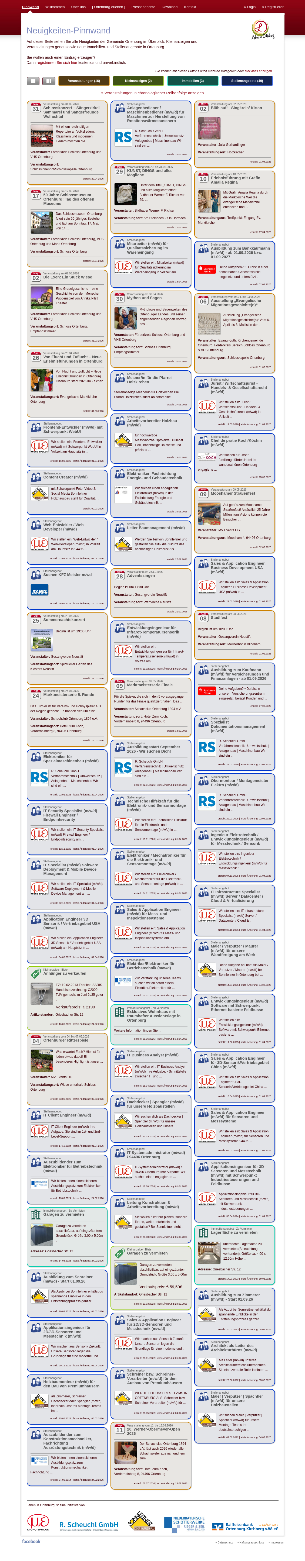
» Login (250, 7)
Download (170, 7)
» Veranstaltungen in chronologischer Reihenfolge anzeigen (152, 93)
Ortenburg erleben (108, 7)
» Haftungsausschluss (250, 1542)
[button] (33, 81)
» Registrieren (273, 7)
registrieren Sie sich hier (57, 62)
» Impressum (276, 1542)
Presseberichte (143, 7)
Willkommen (55, 7)
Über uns (78, 7)
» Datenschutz (224, 1542)
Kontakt (190, 7)
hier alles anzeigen (258, 71)
